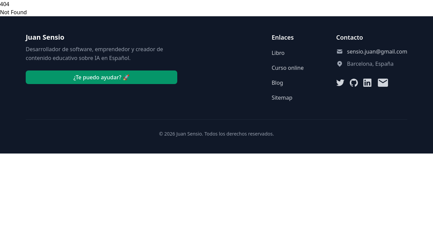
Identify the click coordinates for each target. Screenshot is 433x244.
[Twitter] (340, 83)
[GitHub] (354, 83)
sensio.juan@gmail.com (377, 51)
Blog (277, 82)
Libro (278, 53)
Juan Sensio (45, 37)
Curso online (288, 68)
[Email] (383, 83)
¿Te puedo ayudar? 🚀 (101, 77)
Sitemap (282, 97)
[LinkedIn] (367, 83)
